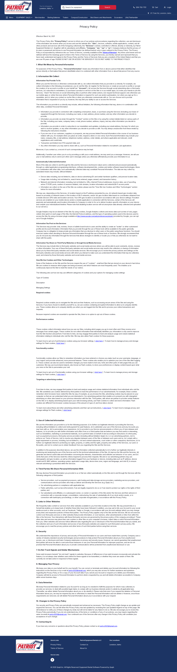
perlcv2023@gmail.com (77, 570)
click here (99, 341)
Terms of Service (57, 648)
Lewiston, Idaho (115, 645)
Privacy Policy (56, 645)
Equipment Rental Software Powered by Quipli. (96, 667)
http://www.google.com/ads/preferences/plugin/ (95, 216)
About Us (83, 648)
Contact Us (84, 645)
